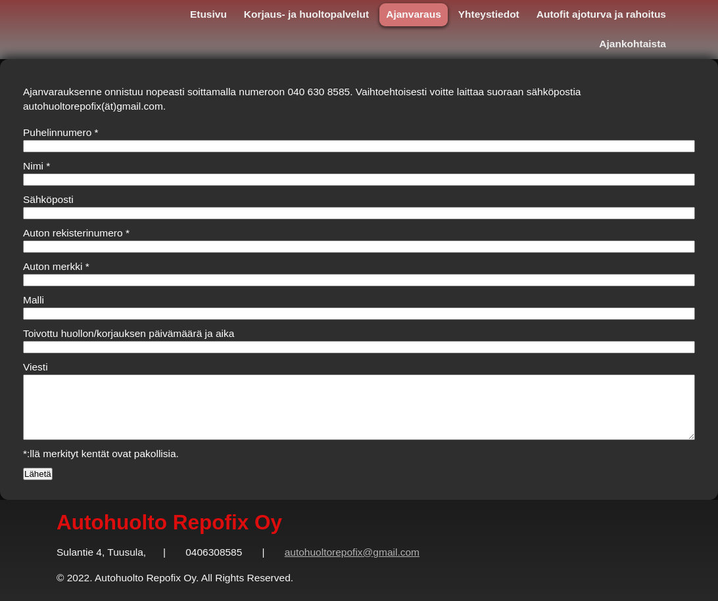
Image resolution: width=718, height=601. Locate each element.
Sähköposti (48, 199)
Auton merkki (56, 266)
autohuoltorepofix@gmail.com (352, 552)
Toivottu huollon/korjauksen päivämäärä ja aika (128, 333)
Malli (33, 299)
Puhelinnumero (61, 132)
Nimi (36, 165)
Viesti (35, 366)
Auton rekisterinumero (76, 232)
